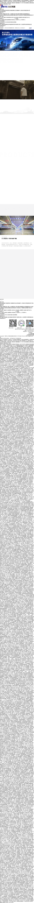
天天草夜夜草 (7, 655)
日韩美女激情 (29, 608)
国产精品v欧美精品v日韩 (25, 463)
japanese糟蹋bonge (9, 456)
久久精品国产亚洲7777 (26, 545)
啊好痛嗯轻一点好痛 (23, 643)
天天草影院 (12, 818)
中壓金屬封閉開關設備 (19, 13)
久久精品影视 (14, 371)
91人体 (25, 409)
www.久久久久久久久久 (8, 479)
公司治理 (2, 22)
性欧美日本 (9, 691)
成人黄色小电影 (11, 711)
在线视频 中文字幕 (18, 347)
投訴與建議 (9, 24)
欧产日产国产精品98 (4, 520)
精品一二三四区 (7, 840)
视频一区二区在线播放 (17, 472)
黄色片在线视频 (8, 514)
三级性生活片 (25, 521)
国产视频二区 (4, 797)
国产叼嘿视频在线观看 (8, 538)
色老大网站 (26, 358)
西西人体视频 (26, 632)
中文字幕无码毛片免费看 (5, 590)
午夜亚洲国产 (30, 563)
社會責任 (23, 17)
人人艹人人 (17, 390)
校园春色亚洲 (13, 421)
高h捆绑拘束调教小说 (23, 479)
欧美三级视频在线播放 (23, 564)
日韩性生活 (30, 479)
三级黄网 (10, 394)
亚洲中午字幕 (26, 727)
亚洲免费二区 (6, 438)
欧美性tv (31, 480)
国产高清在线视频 (7, 567)
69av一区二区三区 (23, 811)
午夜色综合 (24, 720)
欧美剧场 (3, 549)
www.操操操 (13, 457)
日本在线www (11, 352)
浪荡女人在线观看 (22, 577)
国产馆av (23, 543)
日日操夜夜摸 (16, 676)
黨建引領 (5, 17)
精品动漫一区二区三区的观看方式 (23, 404)
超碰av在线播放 (13, 468)
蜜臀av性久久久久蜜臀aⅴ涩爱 (6, 811)
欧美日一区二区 (13, 498)
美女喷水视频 (20, 410)
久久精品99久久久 (30, 517)
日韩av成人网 (16, 780)
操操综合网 (16, 391)
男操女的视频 (4, 646)
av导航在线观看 (27, 546)
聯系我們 (13, 24)
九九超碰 (12, 478)
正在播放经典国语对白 (17, 752)
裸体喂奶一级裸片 (9, 588)
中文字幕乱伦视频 (8, 411)
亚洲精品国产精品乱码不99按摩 (10, 419)
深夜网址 (12, 707)
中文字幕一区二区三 (7, 503)
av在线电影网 (15, 641)
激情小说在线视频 (26, 672)
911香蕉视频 (26, 423)
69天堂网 (29, 747)
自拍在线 (20, 644)
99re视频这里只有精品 (15, 870)
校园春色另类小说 (29, 749)
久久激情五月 (11, 848)
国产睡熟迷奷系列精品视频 (20, 847)
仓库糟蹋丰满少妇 (10, 423)
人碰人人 (14, 365)
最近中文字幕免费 (4, 541)
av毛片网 (3, 498)
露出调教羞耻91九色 (27, 580)
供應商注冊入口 (18, 24)
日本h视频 (2, 495)
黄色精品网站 (4, 798)
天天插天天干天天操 (6, 615)
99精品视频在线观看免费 (22, 722)
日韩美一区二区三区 (19, 460)
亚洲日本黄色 (5, 563)
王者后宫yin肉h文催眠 (26, 706)
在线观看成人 (8, 440)
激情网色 (31, 395)
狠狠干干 (17, 357)
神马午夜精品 (27, 538)
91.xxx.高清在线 (29, 745)
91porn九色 (2, 809)
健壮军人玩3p (18, 397)
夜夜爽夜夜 (28, 713)
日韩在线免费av (5, 506)
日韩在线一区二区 (6, 393)
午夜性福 (2, 846)
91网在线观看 (11, 563)
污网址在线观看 (13, 429)
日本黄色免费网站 (4, 365)
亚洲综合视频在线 (15, 514)
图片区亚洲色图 (21, 578)
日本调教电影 (3, 482)
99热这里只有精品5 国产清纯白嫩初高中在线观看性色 (21, 405)
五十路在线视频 (25, 591)
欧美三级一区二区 (17, 651)
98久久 (20, 502)
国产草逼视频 (15, 473)
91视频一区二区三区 (21, 602)
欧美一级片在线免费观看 (21, 436)
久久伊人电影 (9, 573)
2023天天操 (29, 402)
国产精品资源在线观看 (24, 357)
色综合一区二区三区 (23, 678)
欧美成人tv (12, 505)
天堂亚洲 (16, 710)
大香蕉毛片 (30, 499)
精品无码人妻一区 (24, 576)
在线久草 (32, 464)
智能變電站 (7, 10)
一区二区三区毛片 (17, 350)
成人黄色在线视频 (22, 628)
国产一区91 (19, 487)
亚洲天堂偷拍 (15, 412)
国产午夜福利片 (7, 522)
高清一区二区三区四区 (14, 663)
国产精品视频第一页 (7, 472)
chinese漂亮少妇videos (5, 500)
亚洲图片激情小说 (18, 570)
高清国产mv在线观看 (7, 464)
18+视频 (2, 711)
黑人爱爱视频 (7, 682)
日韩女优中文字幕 (12, 398)
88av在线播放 (19, 691)
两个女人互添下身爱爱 (7, 539)
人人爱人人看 (12, 767)
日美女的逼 (9, 494)
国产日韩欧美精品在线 (24, 551)
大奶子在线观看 (6, 435)
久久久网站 (4, 345)
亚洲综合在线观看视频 (12, 665)
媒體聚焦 (9, 19)
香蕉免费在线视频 (5, 429)
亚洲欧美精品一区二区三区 (17, 362)
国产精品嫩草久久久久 (4, 713)
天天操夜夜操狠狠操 (6, 386)
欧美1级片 (24, 350)
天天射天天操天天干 (16, 464)
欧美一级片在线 (22, 656)
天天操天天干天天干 (13, 374)
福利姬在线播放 (6, 380)
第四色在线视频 (8, 495)
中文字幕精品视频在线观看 (21, 747)
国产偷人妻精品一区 (23, 466)
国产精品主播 (16, 623)
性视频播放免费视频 (30, 773)
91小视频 (2, 701)
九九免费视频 (4, 896)
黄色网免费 (18, 470)
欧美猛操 (5, 451)
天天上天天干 (8, 431)
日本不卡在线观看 (19, 642)
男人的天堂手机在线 (26, 375)
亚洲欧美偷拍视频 (25, 440)
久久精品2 (22, 655)
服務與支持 (2, 23)
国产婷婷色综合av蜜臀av (22, 621)
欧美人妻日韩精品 (7, 543)
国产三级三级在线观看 (26, 785)
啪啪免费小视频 (26, 347)
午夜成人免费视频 (9, 676)
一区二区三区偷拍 (17, 799)
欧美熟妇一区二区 (8, 752)
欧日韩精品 (16, 423)
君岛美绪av (2, 450)
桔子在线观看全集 (28, 443)
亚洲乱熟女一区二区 (28, 394)
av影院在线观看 (30, 618)
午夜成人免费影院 (12, 790)
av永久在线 (29, 627)
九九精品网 (10, 552)
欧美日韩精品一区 (24, 446)
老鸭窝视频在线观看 (14, 393)
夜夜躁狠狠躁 (4, 534)
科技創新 (16, 17)
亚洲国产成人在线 (23, 676)
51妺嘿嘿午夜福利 (27, 774)
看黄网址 (23, 367)
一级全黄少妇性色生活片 (16, 386)
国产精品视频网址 (9, 358)
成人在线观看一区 (6, 810)
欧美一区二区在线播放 (24, 600)
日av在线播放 (5, 430)
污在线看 (27, 691)
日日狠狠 (12, 849)
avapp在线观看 (27, 818)
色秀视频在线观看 (19, 633)
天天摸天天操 (14, 636)
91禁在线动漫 (15, 519)
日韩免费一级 (28, 578)
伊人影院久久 (17, 543)
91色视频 (7, 800)
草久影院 (26, 365)
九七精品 (29, 811)
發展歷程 (9, 17)
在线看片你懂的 (5, 379)
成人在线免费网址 (11, 622)
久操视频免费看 (17, 545)
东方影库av (5, 640)
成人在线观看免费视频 (14, 379)
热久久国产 (6, 416)
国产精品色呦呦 (30, 516)
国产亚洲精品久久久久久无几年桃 (22, 696)
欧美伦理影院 (7, 505)
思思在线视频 (25, 555)
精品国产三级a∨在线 (16, 671)
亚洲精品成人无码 (11, 869)
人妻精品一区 (23, 400)
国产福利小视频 (6, 562)
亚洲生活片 (4, 550)
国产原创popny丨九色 (23, 686)
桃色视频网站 (6, 425)
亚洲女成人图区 (29, 519)
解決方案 (2, 9)
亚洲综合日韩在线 (27, 515)
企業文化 (13, 17)
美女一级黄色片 (6, 418)
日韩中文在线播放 (28, 361)
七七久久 (10, 365)
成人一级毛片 (7, 849)
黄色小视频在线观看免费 (15, 491)
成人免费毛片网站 (23, 626)
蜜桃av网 (2, 693)
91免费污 (23, 794)
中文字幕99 (7, 693)
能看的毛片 (26, 498)
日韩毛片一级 (27, 867)
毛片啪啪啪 (27, 663)
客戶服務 (2, 24)
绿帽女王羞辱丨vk (23, 514)
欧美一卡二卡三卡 (4, 841)
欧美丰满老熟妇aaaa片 (29, 658)
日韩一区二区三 (10, 545)
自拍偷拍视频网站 (19, 566)
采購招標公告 (2, 25)
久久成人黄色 (10, 699)
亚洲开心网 (28, 740)
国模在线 (28, 382)
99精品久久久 (15, 494)
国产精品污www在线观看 (26, 669)
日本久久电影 (8, 364)
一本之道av (17, 755)
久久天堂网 (26, 566)
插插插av (22, 733)
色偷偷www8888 (7, 579)
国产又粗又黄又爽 (4, 594)
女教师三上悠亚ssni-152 (20, 635)
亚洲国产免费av (25, 714)
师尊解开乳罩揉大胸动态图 (24, 528)
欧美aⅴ (24, 795)
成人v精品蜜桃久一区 (6, 717)
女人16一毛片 (8, 577)
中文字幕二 (11, 775)
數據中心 (19, 10)
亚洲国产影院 (10, 651)
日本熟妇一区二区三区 (10, 873)
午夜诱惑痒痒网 (30, 465)
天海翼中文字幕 (25, 438)
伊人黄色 (7, 686)
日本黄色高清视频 (5, 387)
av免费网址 (20, 584)
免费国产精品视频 (18, 650)
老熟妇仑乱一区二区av (27, 487)
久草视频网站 (6, 487)
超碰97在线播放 (19, 587)
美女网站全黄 (3, 373)
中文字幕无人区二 (19, 523)
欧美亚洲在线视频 (7, 739)
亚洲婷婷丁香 (3, 835)
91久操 (7, 486)
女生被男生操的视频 (14, 678)
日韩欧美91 (5, 828)
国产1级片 (23, 690)
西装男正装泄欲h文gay (19, 597)
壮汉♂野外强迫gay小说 (5, 729)
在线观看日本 (10, 584)
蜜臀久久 (21, 383)
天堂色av (24, 862)
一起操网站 (13, 809)
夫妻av (19, 494)
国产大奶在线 (23, 684)
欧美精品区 (2, 537)
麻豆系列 (15, 410)
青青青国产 (21, 867)
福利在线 (8, 741)
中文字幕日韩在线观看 (14, 613)
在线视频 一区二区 (11, 382)
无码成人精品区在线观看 (14, 551)
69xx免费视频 (13, 679)
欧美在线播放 (3, 481)
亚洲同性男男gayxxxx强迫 (16, 492)
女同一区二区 (6, 404)
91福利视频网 (16, 670)
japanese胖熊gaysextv (7, 353)
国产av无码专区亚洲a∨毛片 (13, 451)
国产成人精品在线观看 (22, 371)
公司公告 (5, 22)
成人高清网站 (6, 663)
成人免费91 (26, 451)
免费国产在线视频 (16, 794)
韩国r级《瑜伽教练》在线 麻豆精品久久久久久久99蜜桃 (20, 376)
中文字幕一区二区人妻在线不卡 (9, 722)
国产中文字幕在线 (17, 776)
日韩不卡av (26, 597)
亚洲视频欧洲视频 (4, 724)
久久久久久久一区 (8, 362)
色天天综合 (15, 584)
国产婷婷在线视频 (6, 405)
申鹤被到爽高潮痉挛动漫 (13, 528)
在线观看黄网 (20, 546)
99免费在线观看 (29, 508)
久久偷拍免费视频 (19, 385)
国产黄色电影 (25, 619)
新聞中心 (2, 18)
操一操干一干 (29, 436)
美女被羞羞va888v (17, 654)
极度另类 (10, 536)
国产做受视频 (14, 553)
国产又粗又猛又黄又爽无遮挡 (8, 559)
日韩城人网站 (3, 747)
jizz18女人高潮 (3, 388)
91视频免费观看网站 (25, 842)
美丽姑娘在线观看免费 (25, 509)
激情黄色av (13, 875)
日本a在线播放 (27, 385)
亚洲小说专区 (12, 416)
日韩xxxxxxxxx (11, 694)
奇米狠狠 (2, 675)
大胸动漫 (9, 492)
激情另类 (6, 894)
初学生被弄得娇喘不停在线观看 (9, 851)
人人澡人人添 (12, 633)
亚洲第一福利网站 (18, 834)
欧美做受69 (15, 538)
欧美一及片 (14, 394)
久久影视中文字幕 (13, 893)
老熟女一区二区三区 (16, 573)
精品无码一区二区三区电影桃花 (17, 743)
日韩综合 (26, 880)
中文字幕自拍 (4, 694)
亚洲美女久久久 (6, 740)
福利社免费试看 (30, 536)
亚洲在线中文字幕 (13, 535)
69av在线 (2, 742)
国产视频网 (17, 626)
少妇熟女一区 (21, 757)
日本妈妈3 (13, 590)
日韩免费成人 (25, 372)
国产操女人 (30, 651)
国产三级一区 (24, 505)
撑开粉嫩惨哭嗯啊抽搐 (17, 493)
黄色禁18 (2, 514)
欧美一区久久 (21, 512)
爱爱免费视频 (8, 354)
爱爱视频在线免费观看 (9, 606)
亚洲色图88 (28, 491)
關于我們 (2, 16)
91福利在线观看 (18, 440)
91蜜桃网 (17, 806)
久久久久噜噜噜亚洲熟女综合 (19, 345)
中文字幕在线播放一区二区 (15, 378)
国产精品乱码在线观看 (27, 461)
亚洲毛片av (3, 749)
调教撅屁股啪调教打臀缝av (17, 431)
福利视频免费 (24, 754)
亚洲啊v (3, 428)
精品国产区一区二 (14, 454)
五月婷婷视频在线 (14, 718)
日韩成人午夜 (7, 870)
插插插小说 (28, 560)
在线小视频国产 (20, 498)
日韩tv (29, 646)
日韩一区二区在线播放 (25, 378)
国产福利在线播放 (22, 508)
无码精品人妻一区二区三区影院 (23, 380)
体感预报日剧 (24, 739)
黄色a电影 (4, 720)
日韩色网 (3, 867)
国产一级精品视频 (25, 381)
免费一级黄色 (6, 649)
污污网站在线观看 (25, 548)
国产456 (25, 622)
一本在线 (6, 536)
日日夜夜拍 (20, 598)
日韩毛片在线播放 (12, 629)
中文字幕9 (19, 790)
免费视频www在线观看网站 (10, 369)
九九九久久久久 (27, 813)
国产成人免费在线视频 (7, 473)
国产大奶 (21, 559)
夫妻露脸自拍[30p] (8, 591)
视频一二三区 (5, 583)
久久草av (30, 685)
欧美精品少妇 (11, 759)
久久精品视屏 (26, 634)
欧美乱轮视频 (11, 592)
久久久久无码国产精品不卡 (8, 700)
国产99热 (22, 813)
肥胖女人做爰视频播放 (10, 443)
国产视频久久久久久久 (16, 579)
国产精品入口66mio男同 (14, 833)
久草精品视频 (25, 777)
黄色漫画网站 (19, 458)
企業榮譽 (20, 17)
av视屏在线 (19, 725)
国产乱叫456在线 (18, 438)
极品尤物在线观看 (9, 447)
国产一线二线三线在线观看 (16, 672)
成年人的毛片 (23, 816)
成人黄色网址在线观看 (7, 493)
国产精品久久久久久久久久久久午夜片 (22, 837)
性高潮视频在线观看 (12, 616)
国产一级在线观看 (7, 697)
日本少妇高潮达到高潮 (11, 560)
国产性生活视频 (14, 488)
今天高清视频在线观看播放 (12, 512)
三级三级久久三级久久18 (24, 877)
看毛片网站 (7, 659)
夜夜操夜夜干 (7, 485)
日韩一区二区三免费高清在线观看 (9, 521)
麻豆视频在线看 (20, 348)
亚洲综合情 (5, 757)
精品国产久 (15, 883)
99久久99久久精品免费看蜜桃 (26, 415)
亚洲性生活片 (5, 530)
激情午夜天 (31, 431)
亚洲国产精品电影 (18, 482)
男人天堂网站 (24, 675)
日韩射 (14, 664)
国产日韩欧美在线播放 (22, 889)
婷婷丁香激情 (11, 571)
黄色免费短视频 (16, 351)
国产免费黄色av (9, 623)
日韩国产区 (25, 458)
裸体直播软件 (27, 422)
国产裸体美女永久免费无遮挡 (23, 726)
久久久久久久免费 (19, 450)
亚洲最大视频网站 (10, 391)
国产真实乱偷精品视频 (17, 777)
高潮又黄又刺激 (29, 488)
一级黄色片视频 (13, 500)
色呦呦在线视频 (16, 525)
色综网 (18, 868)
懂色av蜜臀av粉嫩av (16, 827)
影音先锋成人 (27, 738)
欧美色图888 (24, 398)
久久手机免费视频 (5, 346)
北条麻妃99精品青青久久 (28, 383)
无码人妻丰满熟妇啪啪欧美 (10, 422)
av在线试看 (15, 445)
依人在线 (25, 598)
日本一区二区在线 (22, 718)
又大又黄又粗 (26, 810)
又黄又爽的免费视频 (11, 360)
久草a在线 (19, 591)
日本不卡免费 (12, 771)
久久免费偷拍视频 (29, 635)
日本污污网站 (6, 633)
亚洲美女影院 (27, 414)
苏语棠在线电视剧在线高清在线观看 (21, 352)
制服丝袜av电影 (18, 768)
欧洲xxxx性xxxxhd (5, 897)
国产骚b (27, 419)
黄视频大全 (13, 830)
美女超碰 (21, 673)
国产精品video (13, 611)
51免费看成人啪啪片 (24, 452)
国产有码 (17, 640)
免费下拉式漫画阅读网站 (17, 703)
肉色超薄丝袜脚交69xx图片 (17, 503)
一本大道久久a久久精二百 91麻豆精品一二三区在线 (15, 501)
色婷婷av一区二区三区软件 (5, 371)
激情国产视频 (16, 407)
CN (0, 29)
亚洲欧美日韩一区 (30, 565)
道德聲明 (23, 24)
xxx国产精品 (16, 479)
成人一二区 (14, 819)
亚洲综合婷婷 (17, 571)
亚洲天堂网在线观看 (19, 818)
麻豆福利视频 (30, 722)
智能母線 (21, 15)
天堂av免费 (7, 478)
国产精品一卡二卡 (22, 454)
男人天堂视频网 (3, 517)
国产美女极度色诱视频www (14, 506)
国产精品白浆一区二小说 (13, 724)
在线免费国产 (4, 820)
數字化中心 (27, 17)
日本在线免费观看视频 (9, 475)
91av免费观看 (25, 354)
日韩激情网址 (23, 712)
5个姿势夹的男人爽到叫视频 (24, 459)
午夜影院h (29, 803)
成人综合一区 (12, 713)
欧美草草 (12, 437)
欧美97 (1, 419)
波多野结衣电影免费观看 (17, 461)
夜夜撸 (17, 741)
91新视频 (31, 799)
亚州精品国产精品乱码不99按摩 (6, 350)
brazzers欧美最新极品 (14, 408)
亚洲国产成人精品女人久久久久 (10, 689)
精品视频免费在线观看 (26, 570)
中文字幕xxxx (13, 380)
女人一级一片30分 (7, 868)
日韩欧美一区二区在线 (16, 424)
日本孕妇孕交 (24, 682)
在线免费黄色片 (14, 598)
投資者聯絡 (14, 22)
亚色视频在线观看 (10, 749)
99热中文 (25, 558)
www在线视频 (29, 577)
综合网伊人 (26, 450)
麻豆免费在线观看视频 (19, 426)
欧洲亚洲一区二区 (9, 780)
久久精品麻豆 (23, 711)
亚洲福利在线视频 (9, 580)
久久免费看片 (9, 467)
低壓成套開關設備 (11, 15)
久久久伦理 (2, 468)
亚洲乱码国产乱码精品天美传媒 (12, 344)
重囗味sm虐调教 (22, 604)
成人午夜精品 (10, 542)
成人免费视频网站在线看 (10, 395)
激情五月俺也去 (11, 852)
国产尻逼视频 (3, 489)
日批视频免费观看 (17, 708)
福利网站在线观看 (6, 491)
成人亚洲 (20, 354)
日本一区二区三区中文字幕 (23, 872)
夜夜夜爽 (30, 643)
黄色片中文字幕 (28, 874)
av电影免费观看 (8, 484)
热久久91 (10, 671)
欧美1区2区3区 (27, 442)
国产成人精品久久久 (16, 495)
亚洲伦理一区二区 (4, 352)
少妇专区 (27, 806)
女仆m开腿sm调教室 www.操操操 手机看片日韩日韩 (22, 881)
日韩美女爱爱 (11, 583)
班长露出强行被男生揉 (26, 807)
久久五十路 (2, 734)
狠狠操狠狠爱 (24, 470)
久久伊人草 (11, 401)
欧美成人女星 (20, 364)
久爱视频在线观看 (27, 411)
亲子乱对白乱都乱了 (6, 807)
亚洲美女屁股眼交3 (22, 898)
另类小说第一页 (25, 496)
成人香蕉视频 (26, 481)
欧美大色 (30, 625)
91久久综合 (28, 471)
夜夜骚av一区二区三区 (25, 715)
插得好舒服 (30, 728)
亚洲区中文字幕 (3, 560)
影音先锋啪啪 (12, 696)
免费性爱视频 (24, 510)
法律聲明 (28, 334)
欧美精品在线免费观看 (16, 567)
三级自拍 (25, 625)
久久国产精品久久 (10, 482)
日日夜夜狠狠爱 (6, 738)
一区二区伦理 (23, 369)
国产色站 (20, 353)
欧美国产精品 (28, 453)
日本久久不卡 (26, 873)
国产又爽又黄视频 (25, 766)
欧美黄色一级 (5, 355)
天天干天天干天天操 (26, 456)
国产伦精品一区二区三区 (15, 485)
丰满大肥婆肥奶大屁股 (20, 532)
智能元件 (32, 15)
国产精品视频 (20, 394)
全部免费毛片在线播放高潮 (18, 361)
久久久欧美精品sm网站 (26, 567)
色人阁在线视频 (29, 369)
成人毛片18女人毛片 (24, 351)
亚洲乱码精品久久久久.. (26, 403)
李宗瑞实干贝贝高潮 (4, 551)
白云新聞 (2, 19)
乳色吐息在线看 (13, 458)
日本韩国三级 (23, 565)
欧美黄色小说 (3, 573)
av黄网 (22, 422)
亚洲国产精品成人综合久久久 (14, 646)
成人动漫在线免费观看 (7, 859)
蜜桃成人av (8, 465)
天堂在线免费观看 (17, 792)
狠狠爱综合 (5, 642)
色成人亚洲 (17, 360)
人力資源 (16, 18)
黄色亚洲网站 (26, 701)
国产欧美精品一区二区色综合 (10, 496)
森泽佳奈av (27, 782)
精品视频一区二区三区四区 (9, 586)
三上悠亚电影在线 (25, 824)
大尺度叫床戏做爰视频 (22, 535)
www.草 (19, 835)
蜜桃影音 (28, 698)
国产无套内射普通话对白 (24, 623)
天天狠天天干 (28, 489)
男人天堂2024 (12, 430)
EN (2, 26)
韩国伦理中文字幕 (10, 477)
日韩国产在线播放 (8, 761)
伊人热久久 (30, 790)
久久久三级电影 (9, 359)
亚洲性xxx (16, 459)
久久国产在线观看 (11, 608)
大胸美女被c (17, 707)
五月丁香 (14, 662)
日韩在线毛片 (6, 613)
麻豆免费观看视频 (4, 436)
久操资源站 (5, 444)
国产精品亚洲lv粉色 (19, 701)
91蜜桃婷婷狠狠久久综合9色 (21, 388)
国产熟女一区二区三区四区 (8, 710)
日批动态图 (26, 417)
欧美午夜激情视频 (18, 477)
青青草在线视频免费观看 (5, 396)
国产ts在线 (16, 581)
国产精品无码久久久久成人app (11, 564)
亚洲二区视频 (21, 538)
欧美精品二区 (12, 385)
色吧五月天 (4, 467)
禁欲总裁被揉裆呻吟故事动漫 (8, 605)
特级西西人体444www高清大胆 (10, 742)
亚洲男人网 (17, 509)
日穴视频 (10, 662)
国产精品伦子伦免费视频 (13, 442)
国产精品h (27, 366)
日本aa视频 (25, 590)
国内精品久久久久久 (11, 532)
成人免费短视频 (29, 467)
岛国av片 (25, 364)
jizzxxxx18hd (2, 367)
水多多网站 (11, 834)
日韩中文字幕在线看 (7, 612)
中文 (1, 26)
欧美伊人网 (27, 569)
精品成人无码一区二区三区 (15, 367)
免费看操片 (2, 359)
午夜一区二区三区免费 (24, 562)
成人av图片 (19, 496)
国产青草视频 (25, 353)
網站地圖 (32, 334)
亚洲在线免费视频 (13, 677)
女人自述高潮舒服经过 (6, 470)
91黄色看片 (7, 725)
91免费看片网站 (22, 550)
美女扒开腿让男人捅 (18, 530)
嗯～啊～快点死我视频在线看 (13, 550)
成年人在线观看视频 (25, 464)
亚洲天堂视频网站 (15, 368)
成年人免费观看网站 (21, 419)
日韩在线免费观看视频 (28, 700)
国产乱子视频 (3, 777)
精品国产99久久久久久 (5, 595)
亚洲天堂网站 (22, 556)
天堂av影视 (20, 515)
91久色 (25, 346)
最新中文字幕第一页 (8, 544)
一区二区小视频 (5, 759)
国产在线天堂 (15, 761)
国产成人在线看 (20, 769)
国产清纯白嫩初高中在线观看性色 (15, 657)
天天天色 (22, 694)
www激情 (24, 401)
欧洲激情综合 (11, 444)
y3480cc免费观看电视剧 (14, 817)
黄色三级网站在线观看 (13, 520)
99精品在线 (12, 687)
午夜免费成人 (17, 848)
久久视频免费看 (13, 453)
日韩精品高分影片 (27, 368)
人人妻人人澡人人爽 (19, 605)
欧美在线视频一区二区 (8, 525)
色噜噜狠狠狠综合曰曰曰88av (23, 374)
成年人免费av (3, 555)
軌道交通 (15, 10)
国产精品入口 (31, 777)
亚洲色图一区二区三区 (17, 832)
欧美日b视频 (31, 358)
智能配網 (12, 10)
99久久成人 (2, 783)
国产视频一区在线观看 (23, 474)
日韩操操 (18, 853)
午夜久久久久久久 (30, 387)
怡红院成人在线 (7, 743)
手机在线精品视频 (8, 706)
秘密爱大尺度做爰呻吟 (14, 556)
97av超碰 (7, 882)
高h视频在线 (10, 814)
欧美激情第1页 (7, 773)
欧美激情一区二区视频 (14, 805)
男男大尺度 (26, 460)
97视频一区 (15, 358)
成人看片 (10, 541)
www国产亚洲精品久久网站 (10, 402)
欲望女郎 (26, 425)
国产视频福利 (3, 634)
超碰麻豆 (6, 449)
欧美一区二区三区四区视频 (27, 834)
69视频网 (25, 875)
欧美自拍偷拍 (12, 566)
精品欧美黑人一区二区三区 (23, 445)
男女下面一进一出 (22, 627)
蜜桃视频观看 (27, 636)
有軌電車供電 (2, 11)
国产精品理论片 (29, 628)
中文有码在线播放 (4, 394)
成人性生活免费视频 (17, 372)
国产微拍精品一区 (23, 640)
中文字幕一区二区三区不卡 (12, 644)
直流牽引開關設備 (3, 15)
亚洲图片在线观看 (8, 675)
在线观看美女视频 (4, 466)
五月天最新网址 (27, 433)
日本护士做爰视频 (23, 379)
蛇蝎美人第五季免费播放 (25, 755)
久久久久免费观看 (25, 708)
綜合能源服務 (2, 10)
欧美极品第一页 (11, 642)
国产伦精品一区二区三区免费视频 (10, 516)
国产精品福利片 (16, 888)
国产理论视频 (23, 471)
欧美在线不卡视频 (11, 879)
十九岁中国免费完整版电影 (21, 664)
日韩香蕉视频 (30, 553)
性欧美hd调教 (23, 618)
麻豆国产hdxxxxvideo (23, 581)
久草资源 (25, 649)
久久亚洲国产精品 (23, 402)
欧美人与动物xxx (9, 459)
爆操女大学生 (10, 886)
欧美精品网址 (23, 390)
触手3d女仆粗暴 (17, 886)
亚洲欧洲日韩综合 (30, 550)
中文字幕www (30, 388)
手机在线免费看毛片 (24, 499)
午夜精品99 (5, 401)
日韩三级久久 (18, 669)
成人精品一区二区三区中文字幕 (15, 887)
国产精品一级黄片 (10, 838)
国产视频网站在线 (14, 738)
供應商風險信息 (28, 24)
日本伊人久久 (14, 484)
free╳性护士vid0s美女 (6, 721)
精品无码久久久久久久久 (11, 373)
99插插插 (12, 581)
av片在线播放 (28, 439)
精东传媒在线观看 (23, 767)
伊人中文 (32, 782)
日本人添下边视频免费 (15, 418)
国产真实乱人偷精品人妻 (9, 847)
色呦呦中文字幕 (20, 851)
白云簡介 (2, 17)
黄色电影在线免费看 (12, 609)
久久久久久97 (23, 900)
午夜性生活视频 (9, 720)
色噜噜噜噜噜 (11, 426)
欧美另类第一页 (17, 510)
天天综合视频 (31, 364)
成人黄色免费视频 (11, 388)
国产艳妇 (13, 845)
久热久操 (18, 369)
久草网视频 (17, 828)
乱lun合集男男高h (25, 529)
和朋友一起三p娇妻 (6, 421)
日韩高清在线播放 (11, 390)
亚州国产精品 (9, 345)
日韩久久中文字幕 (26, 787)
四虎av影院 (4, 754)
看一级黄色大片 (19, 679)
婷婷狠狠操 (2, 800)
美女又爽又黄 (25, 823)
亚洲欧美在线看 (18, 787)
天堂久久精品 (24, 852)
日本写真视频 (25, 574)
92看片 (12, 543)
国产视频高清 (18, 764)
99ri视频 (29, 621)
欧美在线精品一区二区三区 (24, 641)
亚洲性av (21, 368)
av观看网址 (7, 468)
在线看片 (6, 426)
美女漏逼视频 (12, 523)
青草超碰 (20, 456)
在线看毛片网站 (20, 727)
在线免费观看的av (30, 513)
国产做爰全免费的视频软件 (16, 659)
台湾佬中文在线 (13, 346)
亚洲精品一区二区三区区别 (9, 635)
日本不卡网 (19, 824)
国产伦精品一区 (30, 470)
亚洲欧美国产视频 (11, 798)
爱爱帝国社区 (3, 477)
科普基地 (13, 19)
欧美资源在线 (16, 400)
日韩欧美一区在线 (20, 734)
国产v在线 (22, 606)
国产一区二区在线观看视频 (8, 366)
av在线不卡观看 (27, 761)
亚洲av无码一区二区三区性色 (26, 778)
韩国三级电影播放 (10, 489)
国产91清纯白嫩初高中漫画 (9, 529)
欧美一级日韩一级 (16, 415)
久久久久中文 (5, 400)
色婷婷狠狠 (17, 414)
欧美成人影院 (19, 809)
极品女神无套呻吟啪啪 (11, 653)
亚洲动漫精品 (4, 552)
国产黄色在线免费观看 (17, 580)
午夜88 (20, 720)
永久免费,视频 (29, 602)
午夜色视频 (21, 746)
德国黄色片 (19, 555)
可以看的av (2, 680)
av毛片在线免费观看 (21, 560)
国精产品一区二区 (29, 408)
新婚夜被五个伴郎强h (24, 705)
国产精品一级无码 (22, 519)
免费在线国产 (7, 621)
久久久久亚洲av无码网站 (5, 803)
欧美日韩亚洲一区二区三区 (6, 519)
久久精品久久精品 (20, 389)
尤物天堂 (6, 351)
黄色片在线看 (3, 344)
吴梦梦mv (9, 831)
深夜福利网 (22, 408)
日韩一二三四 (23, 513)
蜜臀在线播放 (13, 725)
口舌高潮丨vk (4, 614)
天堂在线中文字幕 (14, 783)
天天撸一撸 (5, 376)
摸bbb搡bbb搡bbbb (14, 569)
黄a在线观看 (2, 456)
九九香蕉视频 (17, 775)
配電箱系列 (17, 15)
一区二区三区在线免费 (22, 473)
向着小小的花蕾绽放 (8, 372)
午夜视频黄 (7, 707)
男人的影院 (5, 796)
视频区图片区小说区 (20, 662)
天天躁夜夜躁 (9, 769)
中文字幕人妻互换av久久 (22, 539)
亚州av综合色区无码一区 (9, 701)
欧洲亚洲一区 (16, 387)
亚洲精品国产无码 (18, 841)
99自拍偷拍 (23, 579)
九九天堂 (21, 451)
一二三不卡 (4, 699)
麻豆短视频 (21, 407)
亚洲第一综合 (24, 424)
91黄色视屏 (30, 410)
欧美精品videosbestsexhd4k (10, 607)
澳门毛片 (25, 410)
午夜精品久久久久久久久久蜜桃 (18, 439)
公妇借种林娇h (9, 888)
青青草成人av (13, 348)
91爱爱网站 (12, 397)
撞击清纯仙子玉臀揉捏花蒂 (9, 806)
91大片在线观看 (7, 746)
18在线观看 (16, 366)
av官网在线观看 (25, 396)
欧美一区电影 (17, 849)
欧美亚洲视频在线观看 (14, 471)
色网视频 (29, 622)
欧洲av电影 (26, 694)
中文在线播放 (24, 790)
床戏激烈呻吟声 (3, 499)
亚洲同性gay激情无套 (17, 359)
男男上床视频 (15, 578)
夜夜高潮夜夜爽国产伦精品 (22, 882)
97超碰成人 (20, 731)
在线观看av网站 (20, 875)
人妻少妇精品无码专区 (6, 424)
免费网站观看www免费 (26, 397)
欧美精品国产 (25, 750)
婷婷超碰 (3, 486)
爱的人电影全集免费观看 (28, 679)
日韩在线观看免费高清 (5, 471)
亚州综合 (7, 367)
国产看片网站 (31, 430)
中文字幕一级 (28, 360)
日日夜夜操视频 (19, 457)
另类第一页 (2, 431)
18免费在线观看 (24, 355)
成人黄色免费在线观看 (12, 797)
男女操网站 (4, 360)
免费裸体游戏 (3, 766)
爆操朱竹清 (30, 564)
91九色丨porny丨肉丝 (12, 796)
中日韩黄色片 (10, 890)
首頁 (1, 8)
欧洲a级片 (13, 417)
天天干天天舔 (19, 421)
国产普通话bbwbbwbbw (15, 729)
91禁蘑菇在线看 (3, 869)
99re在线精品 (4, 442)
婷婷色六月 (23, 360)
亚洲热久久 (30, 828)
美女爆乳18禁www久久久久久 (8, 618)
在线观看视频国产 (22, 719)
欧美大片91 (2, 509)
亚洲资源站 (6, 585)
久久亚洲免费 (31, 372)
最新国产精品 (19, 879)
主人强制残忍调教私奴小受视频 (19, 541)
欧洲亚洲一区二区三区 (7, 415)
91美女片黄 (20, 689)
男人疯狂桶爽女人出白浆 (10, 450)
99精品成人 (4, 461)
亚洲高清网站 (12, 574)
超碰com (6, 650)
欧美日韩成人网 (24, 430)
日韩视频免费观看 (11, 619)
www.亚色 (6, 398)
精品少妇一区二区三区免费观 (6, 745)
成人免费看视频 (11, 414)
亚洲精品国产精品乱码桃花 (10, 389)
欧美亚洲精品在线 (12, 524)
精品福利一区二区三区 (13, 502)
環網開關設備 (26, 13)
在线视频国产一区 (27, 769)
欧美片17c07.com (29, 367)
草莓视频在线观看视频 (16, 831)
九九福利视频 (6, 817)
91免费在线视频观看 (22, 412)
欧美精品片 (6, 842)
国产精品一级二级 (27, 814)
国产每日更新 (13, 682)
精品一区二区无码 (13, 487)
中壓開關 (24, 15)
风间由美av (20, 774)
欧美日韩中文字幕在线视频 (17, 558)
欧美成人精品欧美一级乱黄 (26, 486)
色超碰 (17, 402)
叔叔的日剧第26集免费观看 (14, 513)
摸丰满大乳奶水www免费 (7, 403)
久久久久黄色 (12, 357)
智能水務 (22, 10)
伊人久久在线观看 (11, 436)
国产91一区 (9, 409)
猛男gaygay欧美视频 (8, 889)
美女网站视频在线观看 (26, 721)
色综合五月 (11, 597)
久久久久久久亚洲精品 (22, 468)
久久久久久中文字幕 (8, 756)
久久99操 (8, 498)
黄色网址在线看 (17, 444)
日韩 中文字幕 (7, 755)
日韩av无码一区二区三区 (10, 666)
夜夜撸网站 (9, 641)
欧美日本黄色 (19, 398)
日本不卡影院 (26, 480)
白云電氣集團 (31, 333)
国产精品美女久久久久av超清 (20, 890)
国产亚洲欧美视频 (18, 475)
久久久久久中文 (7, 381)
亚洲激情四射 (16, 763)
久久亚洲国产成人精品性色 (16, 396)
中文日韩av (12, 812)
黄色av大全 (4, 512)
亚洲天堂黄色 (5, 557)
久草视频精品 (6, 677)
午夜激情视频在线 (17, 572)
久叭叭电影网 (5, 824)
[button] (15, 49)
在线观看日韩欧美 (29, 629)
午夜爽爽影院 (21, 442)
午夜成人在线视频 (11, 517)
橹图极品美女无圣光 (13, 546)
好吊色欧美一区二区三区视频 (28, 527)
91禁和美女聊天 (28, 869)
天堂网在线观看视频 (19, 425)
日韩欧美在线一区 (6, 901)
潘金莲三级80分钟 (8, 726)
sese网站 (30, 729)
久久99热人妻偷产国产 (8, 572)
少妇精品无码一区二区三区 (18, 748)
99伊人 (23, 691)
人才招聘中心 (17, 19)
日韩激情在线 (18, 505)
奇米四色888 (17, 711)
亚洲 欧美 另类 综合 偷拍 (5, 480)
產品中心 (2, 12)
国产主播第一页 (18, 863)
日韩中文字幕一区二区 (18, 814)
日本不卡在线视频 (25, 799)
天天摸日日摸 (18, 430)
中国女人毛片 (4, 414)
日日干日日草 (22, 344)
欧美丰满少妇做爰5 (27, 644)
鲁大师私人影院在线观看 (16, 862)
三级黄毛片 (19, 521)
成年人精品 (21, 763)
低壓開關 (28, 15)
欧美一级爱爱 (13, 435)
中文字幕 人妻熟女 (15, 522)
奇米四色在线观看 (20, 607)
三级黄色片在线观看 (7, 703)
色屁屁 (30, 389)
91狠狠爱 (26, 798)
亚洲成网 (7, 378)
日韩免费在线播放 (24, 646)
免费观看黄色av (23, 447)
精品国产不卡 (24, 531)
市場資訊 (5, 19)
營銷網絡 (5, 24)
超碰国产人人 (10, 499)
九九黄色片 (28, 400)
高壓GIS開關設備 (3, 13)
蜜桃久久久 (5, 546)
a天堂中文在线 (14, 354)
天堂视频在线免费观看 (16, 381)
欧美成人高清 (19, 529)
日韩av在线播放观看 (10, 460)
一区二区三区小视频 (25, 373)
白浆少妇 (3, 769)
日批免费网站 (27, 724)
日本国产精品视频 (28, 607)
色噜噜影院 (25, 530)
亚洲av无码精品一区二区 (11, 481)
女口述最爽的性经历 (6, 611)
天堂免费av (14, 726)
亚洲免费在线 (16, 770)
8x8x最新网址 (29, 759)
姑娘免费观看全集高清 (21, 428)
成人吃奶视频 (26, 665)
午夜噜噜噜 (5, 374)
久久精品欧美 (13, 855)
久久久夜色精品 (13, 693)
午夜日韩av (15, 353)
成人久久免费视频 (28, 407)
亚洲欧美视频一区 (25, 797)
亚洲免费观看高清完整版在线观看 (26, 393)
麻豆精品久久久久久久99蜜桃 (6, 861)
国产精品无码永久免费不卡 (11, 428)
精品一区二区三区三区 (26, 472)
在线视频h (28, 501)
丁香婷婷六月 (22, 806)
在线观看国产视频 (24, 868)
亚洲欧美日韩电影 (13, 585)
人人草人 (16, 700)
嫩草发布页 (2, 389)
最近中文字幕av (15, 859)
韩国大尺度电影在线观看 (29, 692)
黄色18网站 (7, 783)
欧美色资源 (12, 438)
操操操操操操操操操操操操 (17, 409)
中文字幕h (28, 401)
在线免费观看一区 (20, 614)
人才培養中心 (22, 19)
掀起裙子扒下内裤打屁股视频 (22, 866)
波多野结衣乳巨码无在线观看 (17, 480)
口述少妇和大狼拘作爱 (14, 562)
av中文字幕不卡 (5, 854)
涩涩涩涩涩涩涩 (9, 407)
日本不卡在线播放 (18, 449)
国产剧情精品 (19, 395)
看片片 (22, 849)
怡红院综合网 (11, 640)
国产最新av (4, 576)
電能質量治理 (27, 10)
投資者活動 (9, 22)
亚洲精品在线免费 (14, 872)
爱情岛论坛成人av (25, 416)
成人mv (12, 440)
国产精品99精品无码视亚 (28, 449)
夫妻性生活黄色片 (17, 401)
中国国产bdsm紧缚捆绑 (17, 756)
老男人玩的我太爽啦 (12, 614)
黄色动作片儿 (14, 364)
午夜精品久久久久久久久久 (6, 881)
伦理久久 (7, 523)
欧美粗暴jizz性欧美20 (28, 435)
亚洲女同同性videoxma (20, 608)
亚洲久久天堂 (12, 800)
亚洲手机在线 (22, 366)
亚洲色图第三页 (8, 412)
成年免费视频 (5, 788)
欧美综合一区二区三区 (23, 520)
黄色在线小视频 (10, 347)
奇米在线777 (4, 347)
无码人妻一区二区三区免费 (26, 544)
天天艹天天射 (21, 542)
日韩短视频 (20, 358)
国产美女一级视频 (27, 362)
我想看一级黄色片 (27, 457)
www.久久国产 (10, 839)
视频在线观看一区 (25, 771)
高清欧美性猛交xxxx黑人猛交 (9, 692)
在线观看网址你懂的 (21, 629)
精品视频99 (31, 766)
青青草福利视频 (27, 763)
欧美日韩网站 (19, 704)
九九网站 (27, 389)
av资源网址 (8, 750)
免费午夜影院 (11, 650)
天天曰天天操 (11, 841)
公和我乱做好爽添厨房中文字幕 (12, 867)
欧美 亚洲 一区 (23, 387)
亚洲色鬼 (11, 387)
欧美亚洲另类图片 (9, 361)
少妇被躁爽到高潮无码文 (16, 527)
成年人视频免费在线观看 (27, 826)
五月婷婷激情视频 (6, 718)
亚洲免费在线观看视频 (21, 830)
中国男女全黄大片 (15, 600)
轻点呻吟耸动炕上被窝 (4, 385)
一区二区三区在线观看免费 (16, 807)
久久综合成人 (11, 891)
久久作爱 (19, 373)
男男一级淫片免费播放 (29, 418)
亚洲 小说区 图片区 (26, 421)
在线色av (28, 524)
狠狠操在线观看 (14, 465)
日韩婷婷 (10, 558)
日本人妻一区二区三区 (4, 566)
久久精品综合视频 (25, 395)
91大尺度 (10, 351)
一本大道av (23, 491)
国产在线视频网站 (28, 849)
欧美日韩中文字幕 (20, 435)
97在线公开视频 (9, 648)
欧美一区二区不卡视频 (10, 537)
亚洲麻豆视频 (10, 534)
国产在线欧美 (21, 761)
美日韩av (10, 816)
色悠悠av (29, 371)
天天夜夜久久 (20, 611)
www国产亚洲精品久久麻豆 (18, 411)
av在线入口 (3, 838)
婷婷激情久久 (22, 663)
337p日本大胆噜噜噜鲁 (21, 693)
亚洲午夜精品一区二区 (21, 524)
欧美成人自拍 (7, 454)
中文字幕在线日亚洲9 (16, 675)
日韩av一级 (14, 433)
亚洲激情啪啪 (10, 508)
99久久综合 (19, 823)
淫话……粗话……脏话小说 (13, 658)
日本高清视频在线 (20, 433)
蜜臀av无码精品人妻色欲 (29, 348)
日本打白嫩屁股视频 (23, 522)
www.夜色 (27, 735)
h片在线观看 (29, 754)
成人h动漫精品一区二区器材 (10, 735)
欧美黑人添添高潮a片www (7, 445)
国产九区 (20, 714)
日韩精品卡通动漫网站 (17, 706)
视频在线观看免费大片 (23, 685)
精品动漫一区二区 (5, 574)
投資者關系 (2, 20)
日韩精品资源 (6, 863)
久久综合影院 (17, 565)
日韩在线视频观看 (16, 647)
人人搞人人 (31, 351)
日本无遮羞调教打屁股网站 (20, 382)
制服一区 (27, 662)
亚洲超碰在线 (25, 482)
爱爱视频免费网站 (20, 346)
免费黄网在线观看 (15, 383)
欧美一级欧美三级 (20, 429)
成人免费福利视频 (22, 710)
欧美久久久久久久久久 (26, 444)
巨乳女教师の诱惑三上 (24, 647)
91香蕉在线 (15, 720)
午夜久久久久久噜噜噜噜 (13, 466)
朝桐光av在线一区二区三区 (8, 673)
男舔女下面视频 (17, 534)
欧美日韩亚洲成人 (11, 802)
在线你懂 (17, 845)
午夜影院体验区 (21, 569)
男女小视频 (15, 601)
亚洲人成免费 (18, 416)
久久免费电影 (18, 852)
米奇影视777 (12, 425)
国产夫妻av (25, 642)
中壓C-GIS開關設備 (11, 13)
